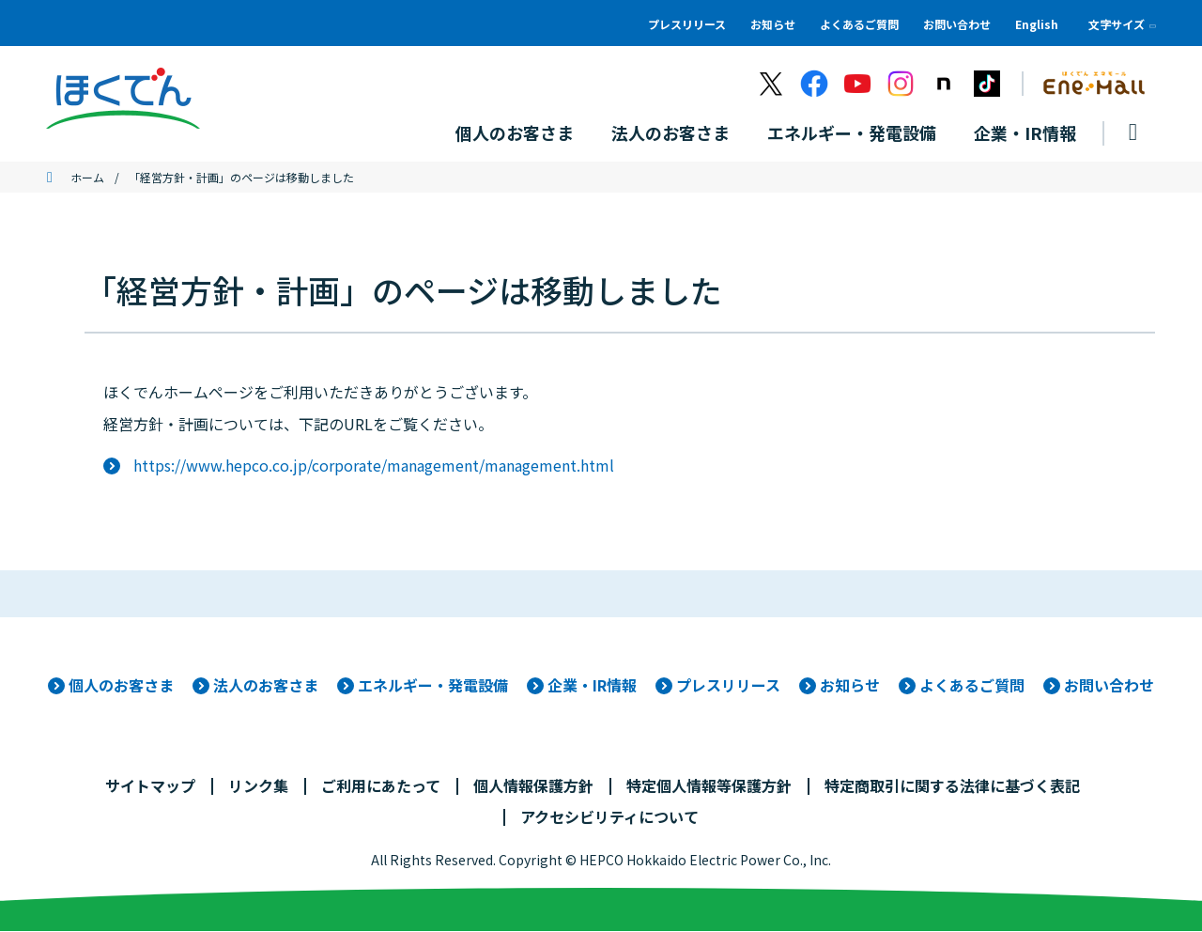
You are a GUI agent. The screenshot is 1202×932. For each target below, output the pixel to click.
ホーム (87, 178)
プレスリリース (687, 24)
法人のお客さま (265, 686)
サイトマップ (150, 786)
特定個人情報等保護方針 (709, 786)
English (1036, 24)
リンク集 (258, 786)
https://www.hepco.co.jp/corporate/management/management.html (373, 466)
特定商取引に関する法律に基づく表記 (952, 786)
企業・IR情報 (592, 686)
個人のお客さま (121, 686)
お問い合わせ (957, 24)
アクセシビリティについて (609, 817)
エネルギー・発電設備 (433, 686)
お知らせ (772, 24)
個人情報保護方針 (533, 786)
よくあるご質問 (859, 24)
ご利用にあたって (380, 786)
